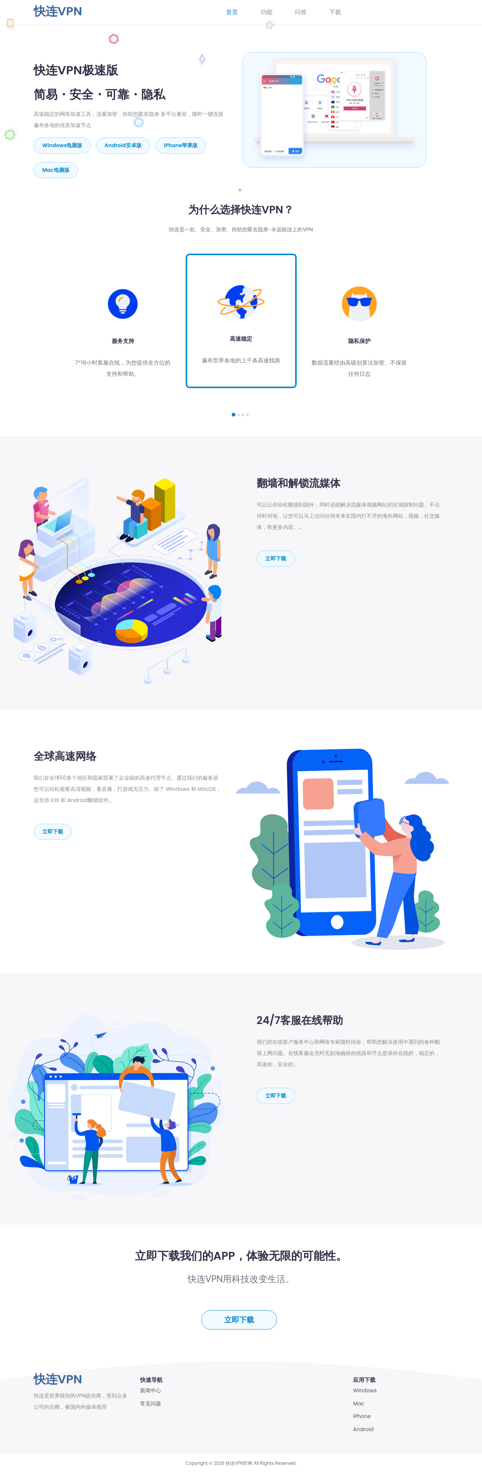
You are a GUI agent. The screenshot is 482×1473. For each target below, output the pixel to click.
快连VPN (58, 11)
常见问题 (150, 1403)
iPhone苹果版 (181, 145)
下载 (335, 12)
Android (363, 1429)
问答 (301, 12)
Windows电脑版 (62, 145)
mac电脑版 (55, 170)
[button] (233, 415)
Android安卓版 (123, 145)
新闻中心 (150, 1390)
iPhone (362, 1416)
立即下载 (275, 558)
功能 (266, 12)
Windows (365, 1390)
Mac (358, 1403)
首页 (232, 12)
